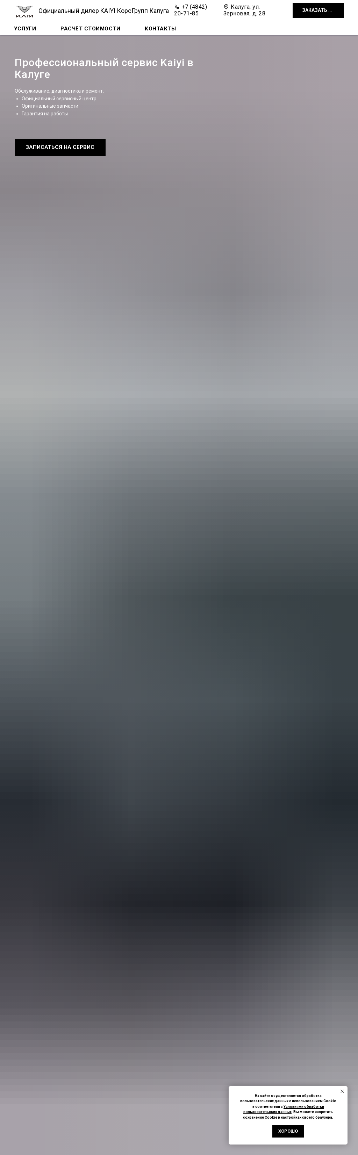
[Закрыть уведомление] (342, 1091)
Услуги (25, 29)
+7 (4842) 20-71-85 (190, 10)
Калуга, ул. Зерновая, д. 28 (244, 10)
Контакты (160, 29)
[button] (318, 11)
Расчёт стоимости (90, 29)
